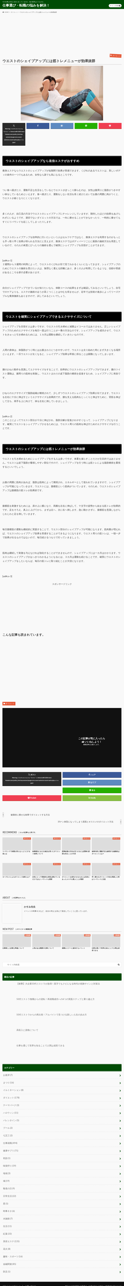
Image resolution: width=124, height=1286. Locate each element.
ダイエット (10, 704)
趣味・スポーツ (12, 1252)
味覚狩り (9, 1163)
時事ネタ (8, 1208)
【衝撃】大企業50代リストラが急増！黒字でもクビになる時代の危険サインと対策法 (48, 988)
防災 (6, 1267)
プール (7, 1126)
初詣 (6, 1156)
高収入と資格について (19, 1035)
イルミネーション (12, 1090)
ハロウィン (10, 1112)
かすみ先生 (29, 906)
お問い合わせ (30, 1281)
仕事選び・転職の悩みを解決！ (26, 5)
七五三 (7, 1134)
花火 (6, 1245)
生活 (7, 1223)
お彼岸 (7, 1075)
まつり (8, 1082)
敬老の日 (8, 1186)
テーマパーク (10, 1104)
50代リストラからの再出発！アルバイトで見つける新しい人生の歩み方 (42, 1019)
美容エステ (11, 1237)
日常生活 (9, 1193)
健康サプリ (10, 1149)
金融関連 (9, 1260)
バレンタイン (10, 1119)
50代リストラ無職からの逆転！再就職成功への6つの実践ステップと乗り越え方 (46, 1004)
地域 (6, 1171)
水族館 (7, 1215)
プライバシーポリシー (11, 1281)
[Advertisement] (62, 33)
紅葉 (7, 1230)
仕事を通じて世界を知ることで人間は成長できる (32, 1050)
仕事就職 (9, 1141)
